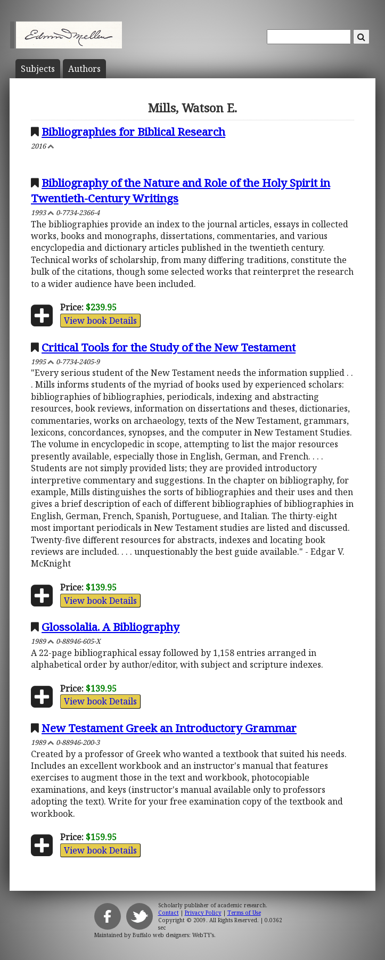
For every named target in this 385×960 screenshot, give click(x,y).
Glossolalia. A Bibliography (110, 626)
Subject (38, 68)
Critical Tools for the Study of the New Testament (169, 347)
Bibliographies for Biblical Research (133, 131)
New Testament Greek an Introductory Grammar (169, 727)
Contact (168, 912)
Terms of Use (244, 912)
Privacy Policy (203, 912)
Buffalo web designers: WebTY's (173, 935)
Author (84, 68)
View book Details (100, 320)
